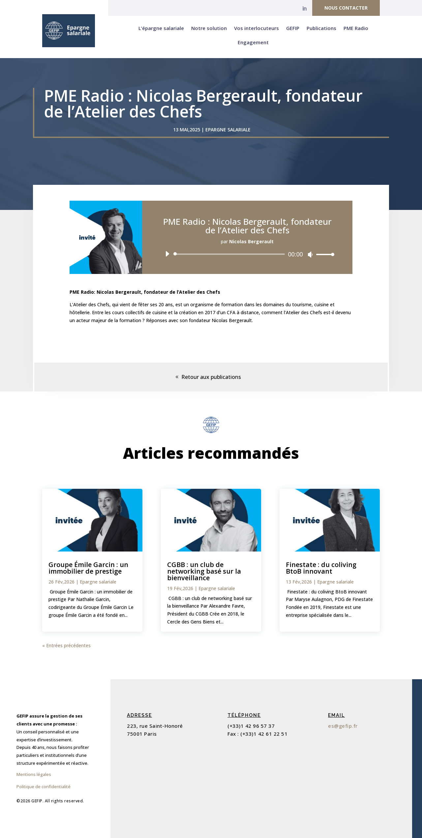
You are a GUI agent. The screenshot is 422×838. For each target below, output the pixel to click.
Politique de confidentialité (43, 786)
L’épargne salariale (161, 28)
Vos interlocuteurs (256, 28)
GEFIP (292, 28)
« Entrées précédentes (66, 645)
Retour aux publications (211, 377)
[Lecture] (167, 254)
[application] (247, 254)
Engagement (253, 42)
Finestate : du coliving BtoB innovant (321, 568)
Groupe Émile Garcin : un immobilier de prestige (88, 568)
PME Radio (356, 28)
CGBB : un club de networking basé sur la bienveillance (204, 571)
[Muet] (310, 254)
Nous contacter (346, 8)
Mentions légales (33, 774)
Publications (321, 28)
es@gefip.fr (343, 725)
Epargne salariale (228, 129)
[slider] (230, 254)
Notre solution (209, 28)
